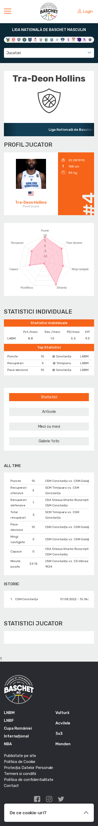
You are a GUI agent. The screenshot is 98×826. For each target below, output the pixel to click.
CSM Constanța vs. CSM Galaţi (67, 481)
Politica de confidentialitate (28, 779)
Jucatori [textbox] (13, 53)
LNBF (9, 720)
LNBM (9, 712)
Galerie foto (49, 441)
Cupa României (18, 728)
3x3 (59, 733)
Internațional (16, 736)
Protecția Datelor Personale (28, 767)
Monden (62, 744)
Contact (11, 785)
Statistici (49, 397)
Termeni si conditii (20, 773)
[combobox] (49, 53)
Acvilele (62, 723)
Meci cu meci (49, 426)
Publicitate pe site (20, 755)
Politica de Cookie (19, 761)
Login (85, 11)
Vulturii (62, 712)
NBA (8, 744)
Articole (49, 411)
